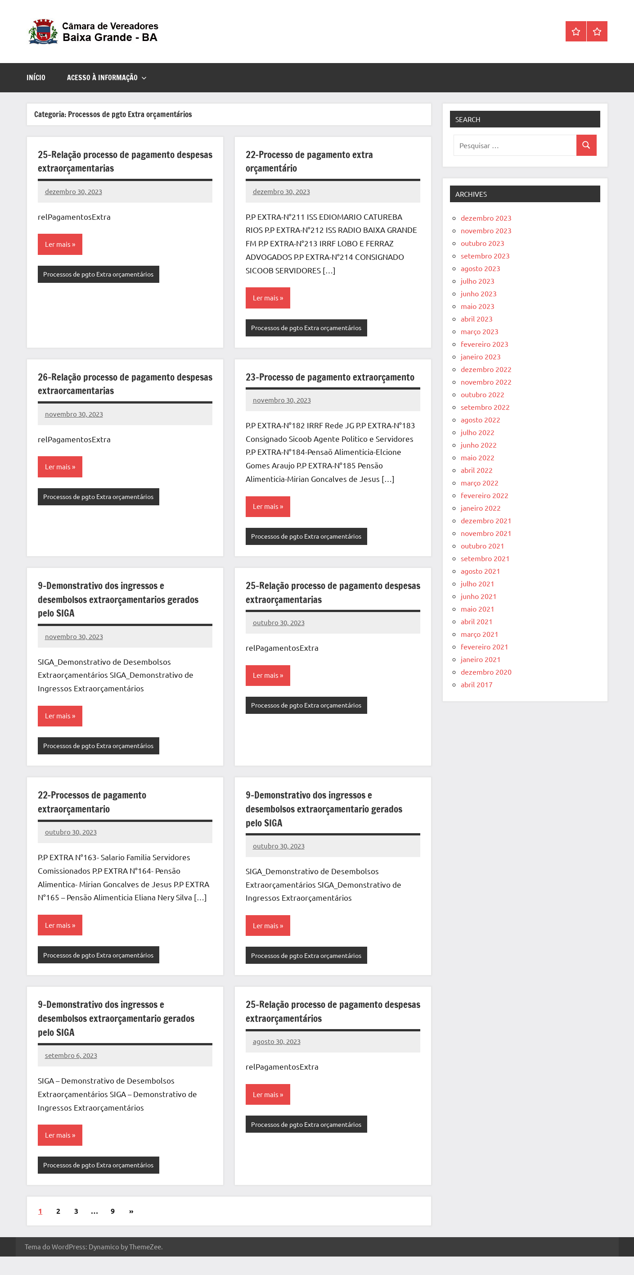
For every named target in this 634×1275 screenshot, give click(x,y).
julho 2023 (478, 280)
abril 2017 (477, 684)
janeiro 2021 (481, 658)
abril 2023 (477, 318)
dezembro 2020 (486, 671)
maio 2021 (478, 608)
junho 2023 (479, 293)
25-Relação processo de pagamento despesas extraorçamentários (317, 1029)
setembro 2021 (485, 558)
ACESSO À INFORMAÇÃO (107, 77)
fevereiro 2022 (484, 494)
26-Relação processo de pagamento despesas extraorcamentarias (109, 385)
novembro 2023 (486, 230)
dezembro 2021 (486, 520)
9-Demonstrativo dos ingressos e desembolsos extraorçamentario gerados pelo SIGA (328, 825)
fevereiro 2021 (484, 646)
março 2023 (480, 331)
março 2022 (480, 482)
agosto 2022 (480, 419)
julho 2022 (478, 431)
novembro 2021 (486, 532)
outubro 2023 (482, 242)
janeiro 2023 (481, 356)
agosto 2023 (480, 267)
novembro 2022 (486, 381)
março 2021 (480, 633)
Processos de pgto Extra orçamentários (103, 274)
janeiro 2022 (481, 507)
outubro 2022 (482, 394)
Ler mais (58, 244)
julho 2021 (478, 583)
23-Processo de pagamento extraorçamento (301, 385)
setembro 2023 (485, 255)
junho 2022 (479, 444)
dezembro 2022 (486, 368)
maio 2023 (478, 305)
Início (36, 77)
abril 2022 (477, 469)
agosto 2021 (480, 570)
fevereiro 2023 (484, 343)
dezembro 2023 (486, 217)
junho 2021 (479, 595)
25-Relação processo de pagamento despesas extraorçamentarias (109, 161)
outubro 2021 (482, 545)
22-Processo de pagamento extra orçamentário (312, 161)
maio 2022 (478, 457)
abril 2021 (477, 621)
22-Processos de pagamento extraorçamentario (95, 818)
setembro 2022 (485, 406)
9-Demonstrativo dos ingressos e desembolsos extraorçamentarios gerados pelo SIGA (123, 615)
